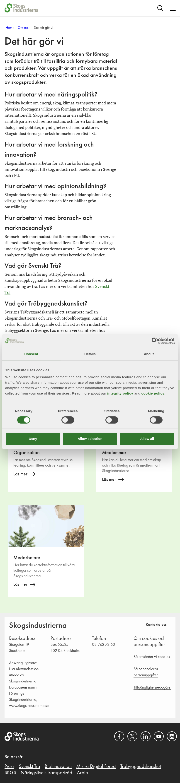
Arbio (82, 772)
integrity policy (120, 393)
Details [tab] (90, 354)
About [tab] (149, 354)
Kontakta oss (156, 625)
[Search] (160, 8)
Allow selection (90, 439)
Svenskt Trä (29, 766)
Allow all (147, 439)
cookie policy (153, 393)
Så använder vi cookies (152, 657)
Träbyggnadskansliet (140, 766)
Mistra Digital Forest (96, 766)
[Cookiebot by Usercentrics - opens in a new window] (155, 340)
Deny (33, 439)
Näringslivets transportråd (46, 772)
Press (9, 766)
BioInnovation (58, 766)
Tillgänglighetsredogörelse (154, 687)
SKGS (10, 772)
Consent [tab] (31, 354)
